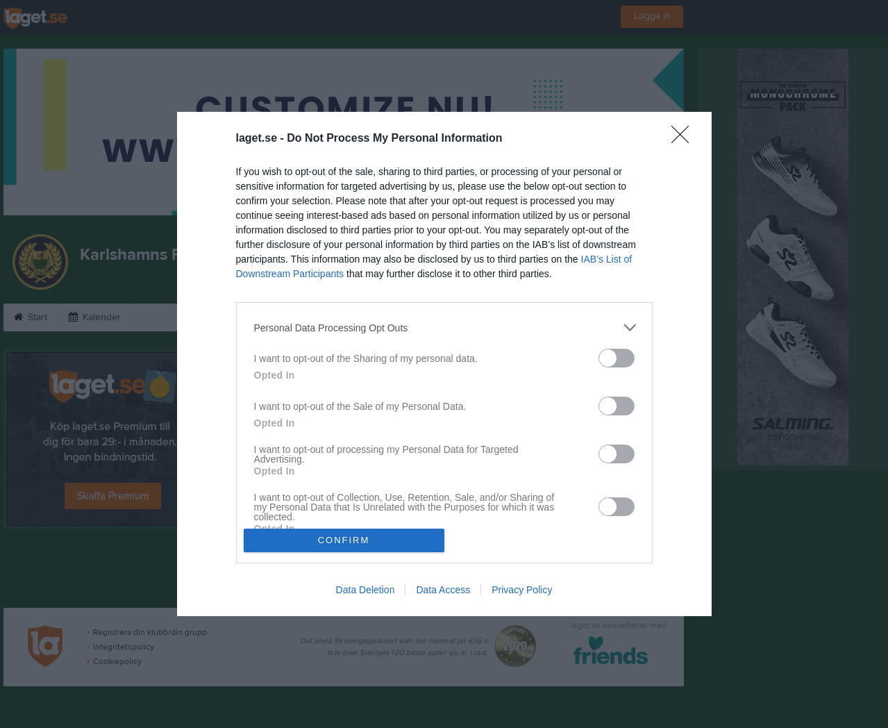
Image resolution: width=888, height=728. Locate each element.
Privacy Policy (522, 589)
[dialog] (444, 363)
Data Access (443, 589)
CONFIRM (344, 540)
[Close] (684, 139)
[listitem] (444, 327)
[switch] (616, 358)
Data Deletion (365, 589)
